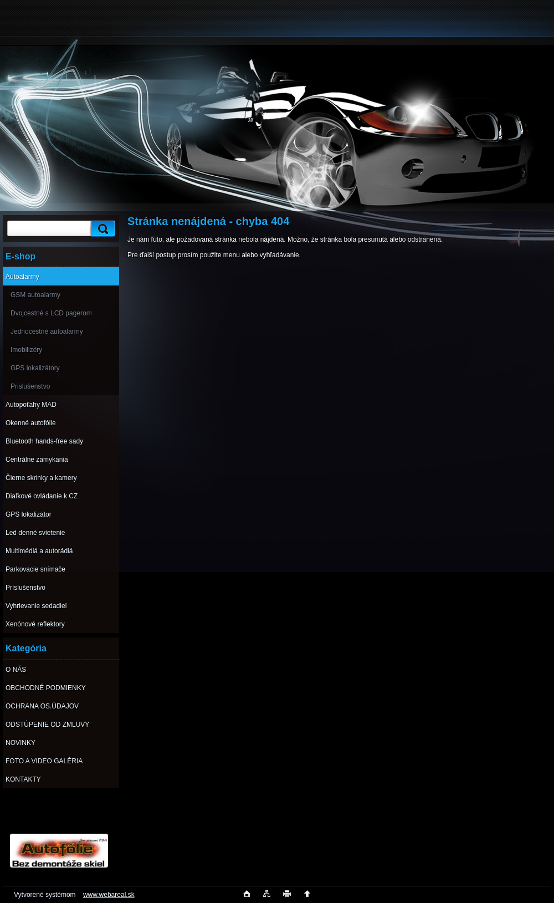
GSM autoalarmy (35, 295)
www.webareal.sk (109, 895)
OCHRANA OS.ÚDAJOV (42, 706)
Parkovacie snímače (35, 569)
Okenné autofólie (31, 423)
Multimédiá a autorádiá (39, 551)
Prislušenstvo (30, 386)
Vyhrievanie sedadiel (36, 606)
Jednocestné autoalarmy (47, 331)
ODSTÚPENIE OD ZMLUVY (47, 724)
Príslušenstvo (25, 587)
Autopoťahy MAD (31, 405)
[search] (101, 229)
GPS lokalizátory (35, 368)
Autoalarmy (22, 276)
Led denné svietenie (35, 533)
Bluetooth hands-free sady (44, 441)
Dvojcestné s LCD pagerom (51, 313)
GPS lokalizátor (29, 514)
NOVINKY (20, 743)
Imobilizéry (26, 350)
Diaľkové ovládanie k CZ (42, 496)
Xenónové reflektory (35, 624)
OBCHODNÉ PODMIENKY (46, 688)
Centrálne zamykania (37, 459)
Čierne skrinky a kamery (41, 478)
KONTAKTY (23, 779)
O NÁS (16, 670)
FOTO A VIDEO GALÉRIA (44, 761)
